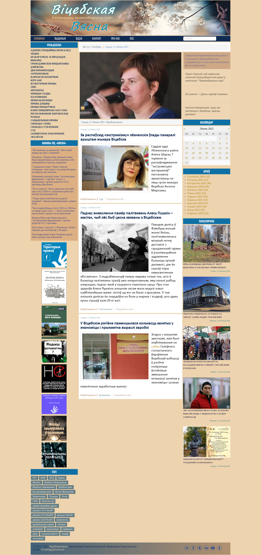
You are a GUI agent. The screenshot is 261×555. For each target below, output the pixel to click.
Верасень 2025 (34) (198, 186)
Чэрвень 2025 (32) (197, 196)
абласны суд (48, 501)
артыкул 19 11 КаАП (43, 510)
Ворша (61, 478)
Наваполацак (39, 496)
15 (220, 148)
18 (193, 153)
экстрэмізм (38, 538)
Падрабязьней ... (116, 199)
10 (186, 148)
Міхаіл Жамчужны (64, 492)
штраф (65, 534)
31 (186, 162)
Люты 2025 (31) (196, 210)
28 (213, 157)
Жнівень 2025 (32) (197, 190)
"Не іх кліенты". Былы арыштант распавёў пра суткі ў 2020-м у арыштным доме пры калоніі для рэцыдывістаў (53, 191)
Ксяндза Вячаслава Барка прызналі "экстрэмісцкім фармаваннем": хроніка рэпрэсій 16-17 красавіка (51, 220)
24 (186, 157)
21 (213, 153)
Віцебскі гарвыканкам (43, 487)
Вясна (89, 25)
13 (206, 148)
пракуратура (53, 529)
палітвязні (38, 529)
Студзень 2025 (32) (198, 213)
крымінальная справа (43, 524)
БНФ (43, 478)
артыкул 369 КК (65, 515)
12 (200, 148)
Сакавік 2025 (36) (197, 206)
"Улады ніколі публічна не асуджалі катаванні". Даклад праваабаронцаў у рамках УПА (54, 201)
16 (226, 148)
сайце (155, 346)
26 (200, 157)
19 (200, 153)
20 (206, 153)
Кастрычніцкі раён (42, 492)
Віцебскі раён (65, 487)
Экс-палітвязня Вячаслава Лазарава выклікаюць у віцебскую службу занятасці (206, 413)
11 (193, 148)
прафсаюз (68, 529)
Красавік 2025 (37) (197, 203)
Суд (101, 199)
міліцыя (61, 524)
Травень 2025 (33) (197, 200)
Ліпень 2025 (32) (196, 193)
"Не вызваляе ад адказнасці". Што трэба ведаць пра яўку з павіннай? (52, 151)
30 (226, 157)
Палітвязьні (105, 309)
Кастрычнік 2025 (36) (199, 183)
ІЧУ (35, 478)
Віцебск (36, 482)
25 (193, 157)
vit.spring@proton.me (52, 549)
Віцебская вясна (58, 546)
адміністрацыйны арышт (45, 506)
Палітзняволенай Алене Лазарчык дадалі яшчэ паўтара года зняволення (52, 235)
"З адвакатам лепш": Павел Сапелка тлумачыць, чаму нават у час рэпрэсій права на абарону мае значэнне (54, 169)
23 (226, 153)
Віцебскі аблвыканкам (55, 482)
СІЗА (35, 501)
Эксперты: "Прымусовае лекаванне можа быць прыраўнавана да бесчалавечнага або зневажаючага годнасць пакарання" (53, 160)
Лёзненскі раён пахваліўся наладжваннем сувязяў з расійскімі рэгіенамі (206, 364)
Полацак (53, 496)
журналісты (62, 520)
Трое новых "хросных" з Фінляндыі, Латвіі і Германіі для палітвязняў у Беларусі (54, 228)
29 (220, 157)
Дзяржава (104, 395)
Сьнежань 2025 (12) (198, 176)
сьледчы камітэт (50, 534)
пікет (35, 534)
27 (206, 157)
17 (186, 153)
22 (220, 153)
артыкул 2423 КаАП (42, 520)
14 (213, 148)
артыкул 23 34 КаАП (43, 515)
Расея (64, 496)
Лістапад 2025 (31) (197, 180)
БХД (51, 478)
